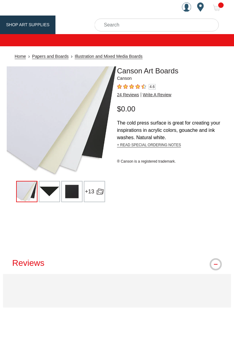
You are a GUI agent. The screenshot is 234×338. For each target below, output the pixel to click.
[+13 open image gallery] (94, 191)
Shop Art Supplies (27, 24)
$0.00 (126, 109)
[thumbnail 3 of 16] (72, 191)
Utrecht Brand (80, 24)
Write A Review (157, 94)
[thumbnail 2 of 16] (49, 191)
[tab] (117, 263)
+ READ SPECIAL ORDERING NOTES (149, 145)
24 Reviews (128, 94)
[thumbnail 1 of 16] (26, 191)
